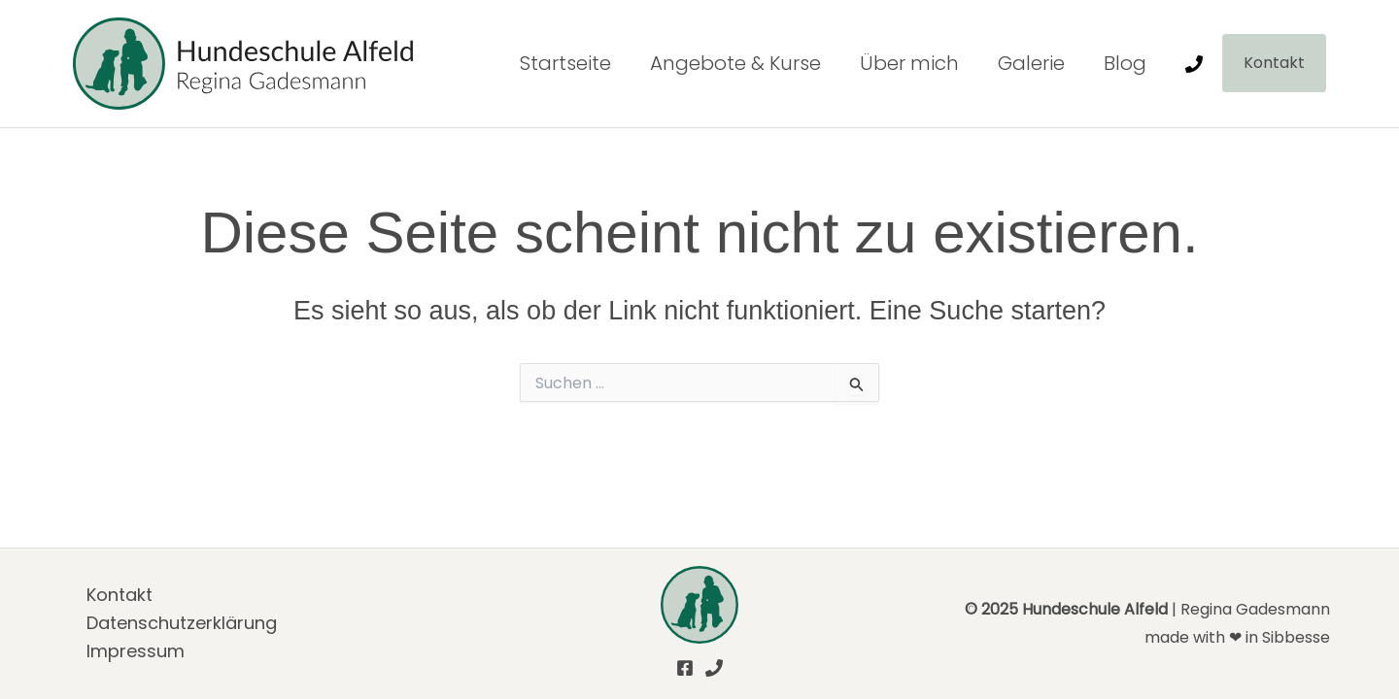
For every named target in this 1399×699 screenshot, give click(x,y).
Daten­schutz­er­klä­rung (181, 623)
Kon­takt (119, 594)
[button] (1274, 63)
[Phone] (1194, 64)
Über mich (909, 63)
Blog (1125, 63)
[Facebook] (685, 668)
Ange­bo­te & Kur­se (735, 63)
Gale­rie (1031, 63)
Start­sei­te (565, 63)
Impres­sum (135, 651)
